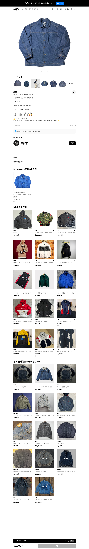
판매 (61, 9)
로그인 (73, 9)
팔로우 (72, 143)
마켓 (56, 9)
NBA (15, 92)
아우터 (19, 125)
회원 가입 (66, 9)
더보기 (71, 83)
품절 (57, 546)
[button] (18, 43)
